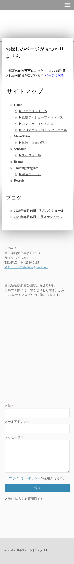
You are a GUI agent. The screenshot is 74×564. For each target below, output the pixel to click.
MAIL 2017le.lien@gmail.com (27, 267)
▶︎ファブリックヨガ (33, 111)
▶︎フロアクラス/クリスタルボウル (43, 130)
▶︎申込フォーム (30, 174)
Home (18, 104)
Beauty (18, 161)
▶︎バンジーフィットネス (36, 123)
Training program (26, 168)
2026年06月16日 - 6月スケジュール (38, 217)
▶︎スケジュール (30, 155)
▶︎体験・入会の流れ (33, 142)
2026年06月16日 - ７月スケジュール (39, 210)
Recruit (19, 180)
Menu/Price (22, 136)
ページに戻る (54, 75)
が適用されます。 (37, 478)
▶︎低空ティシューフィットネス (41, 117)
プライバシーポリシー (24, 478)
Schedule (20, 149)
